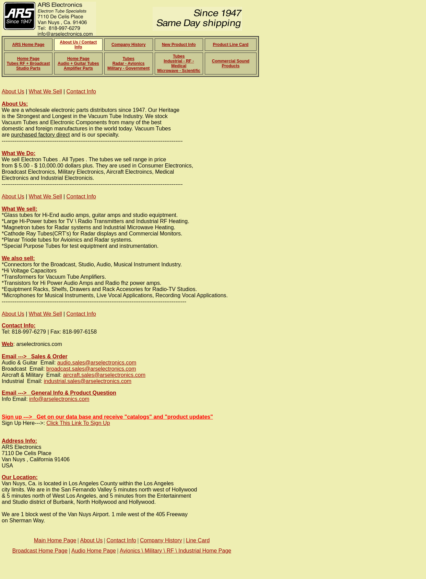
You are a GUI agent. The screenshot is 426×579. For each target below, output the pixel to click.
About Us (13, 91)
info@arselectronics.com (59, 399)
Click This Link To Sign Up (78, 423)
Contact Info (81, 91)
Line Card (198, 540)
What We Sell (45, 91)
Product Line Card (230, 44)
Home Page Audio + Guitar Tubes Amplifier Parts (78, 63)
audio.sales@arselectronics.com (97, 363)
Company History (128, 44)
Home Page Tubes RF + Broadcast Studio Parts (28, 63)
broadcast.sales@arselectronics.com (91, 369)
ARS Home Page (28, 44)
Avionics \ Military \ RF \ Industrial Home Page (175, 551)
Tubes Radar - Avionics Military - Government (128, 63)
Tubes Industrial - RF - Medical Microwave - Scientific (178, 63)
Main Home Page (55, 540)
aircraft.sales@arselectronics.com (104, 375)
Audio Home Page (93, 551)
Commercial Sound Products (230, 63)
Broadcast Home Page (40, 551)
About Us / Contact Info (78, 44)
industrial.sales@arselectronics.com (87, 381)
